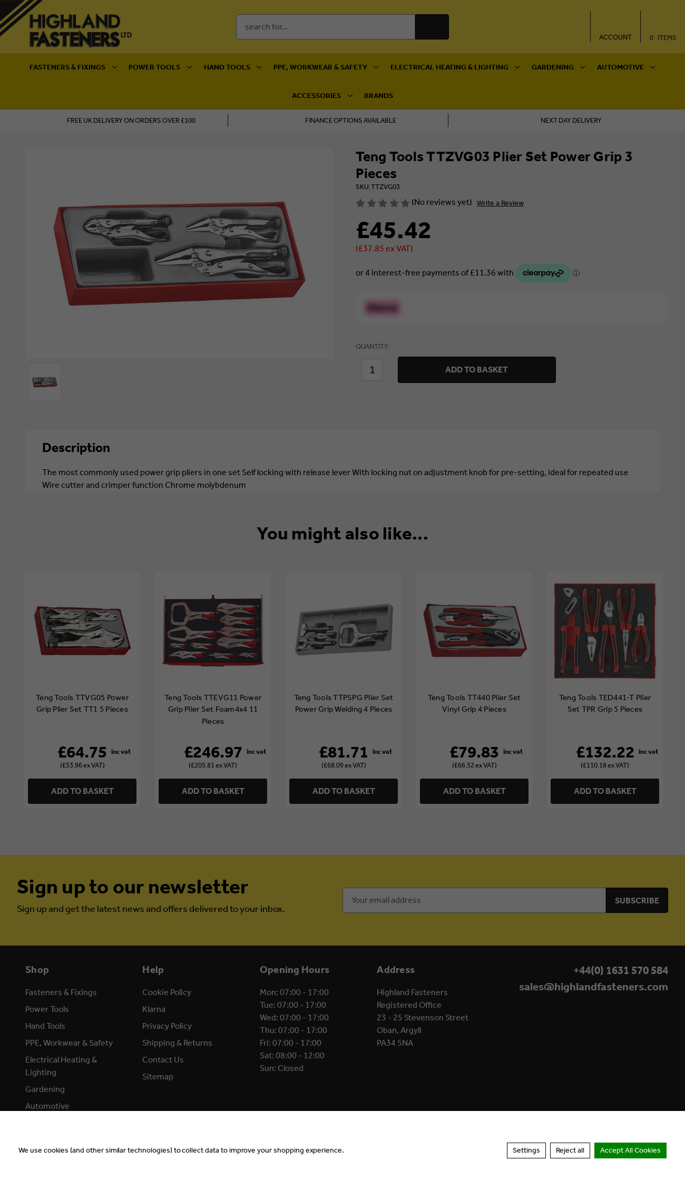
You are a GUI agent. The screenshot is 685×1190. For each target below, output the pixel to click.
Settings (526, 1150)
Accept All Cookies (630, 1150)
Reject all (570, 1150)
